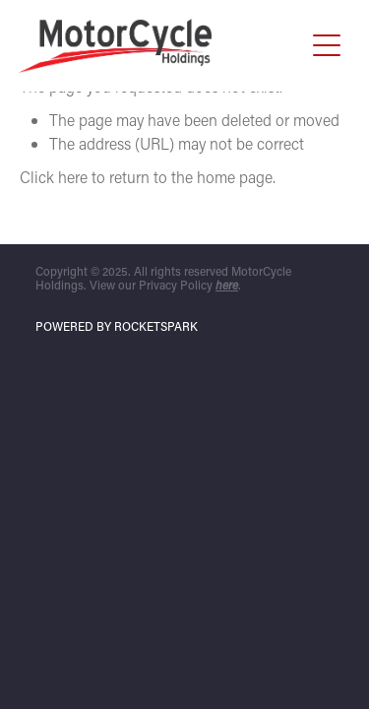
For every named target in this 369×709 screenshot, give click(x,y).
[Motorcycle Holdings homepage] (161, 46)
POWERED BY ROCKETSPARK (116, 326)
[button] (326, 45)
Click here (54, 176)
